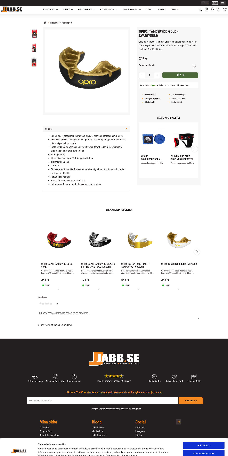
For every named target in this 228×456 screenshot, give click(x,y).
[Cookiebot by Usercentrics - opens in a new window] (19, 450)
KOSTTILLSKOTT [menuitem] (85, 9)
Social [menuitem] (140, 422)
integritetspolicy (134, 409)
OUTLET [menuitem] (149, 9)
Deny (204, 447)
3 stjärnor (45, 303)
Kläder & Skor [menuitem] (107, 9)
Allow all (203, 430)
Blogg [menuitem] (97, 422)
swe (214, 3)
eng (222, 3)
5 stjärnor (51, 303)
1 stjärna (40, 303)
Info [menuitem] (173, 9)
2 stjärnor (43, 303)
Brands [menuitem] (162, 9)
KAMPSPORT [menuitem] (48, 9)
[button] (218, 10)
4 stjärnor (48, 303)
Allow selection (203, 438)
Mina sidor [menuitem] (48, 422)
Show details (152, 450)
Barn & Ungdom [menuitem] (129, 9)
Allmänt (48, 128)
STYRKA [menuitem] (66, 9)
